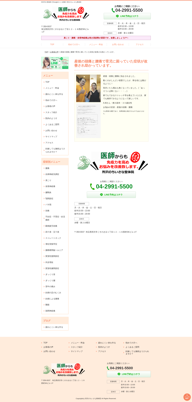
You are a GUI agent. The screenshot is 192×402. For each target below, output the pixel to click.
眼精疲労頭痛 (51, 226)
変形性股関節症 (52, 256)
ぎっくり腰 (50, 280)
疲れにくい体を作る (54, 94)
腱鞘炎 (48, 192)
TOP (52, 44)
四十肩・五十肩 (52, 232)
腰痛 (47, 168)
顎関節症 (49, 199)
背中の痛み (50, 286)
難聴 (47, 305)
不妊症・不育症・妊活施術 (55, 218)
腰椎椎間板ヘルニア (54, 250)
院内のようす (51, 118)
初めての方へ (74, 44)
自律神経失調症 (52, 174)
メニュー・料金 (96, 44)
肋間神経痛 (50, 311)
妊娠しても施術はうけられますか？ (55, 150)
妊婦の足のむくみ (53, 293)
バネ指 (48, 205)
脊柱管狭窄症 (51, 244)
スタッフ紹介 (51, 112)
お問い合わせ (118, 44)
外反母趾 (49, 262)
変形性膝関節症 (52, 268)
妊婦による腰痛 (52, 299)
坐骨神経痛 (50, 186)
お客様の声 (54, 52)
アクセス (140, 44)
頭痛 (47, 211)
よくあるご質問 (52, 124)
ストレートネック (53, 238)
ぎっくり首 (50, 274)
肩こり (48, 180)
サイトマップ (51, 137)
